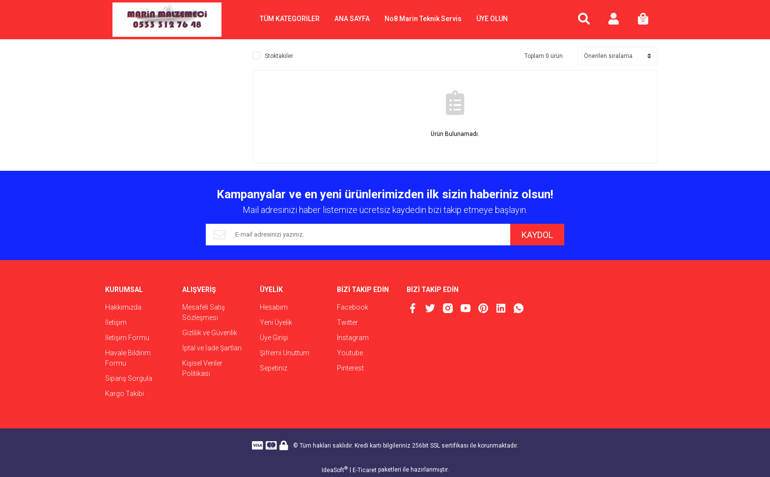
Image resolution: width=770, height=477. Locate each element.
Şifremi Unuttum (284, 353)
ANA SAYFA (352, 19)
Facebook (352, 307)
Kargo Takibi (124, 394)
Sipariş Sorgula (128, 378)
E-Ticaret (365, 470)
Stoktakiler (279, 56)
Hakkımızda (123, 307)
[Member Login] (613, 19)
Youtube (350, 353)
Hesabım (274, 307)
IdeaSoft (335, 470)
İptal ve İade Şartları (212, 348)
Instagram (353, 338)
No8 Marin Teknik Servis (423, 19)
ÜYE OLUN (492, 19)
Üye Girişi (274, 338)
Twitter (347, 322)
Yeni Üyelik (276, 322)
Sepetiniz (273, 368)
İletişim (116, 322)
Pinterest (350, 368)
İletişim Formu (127, 338)
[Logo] (166, 19)
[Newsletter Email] (358, 234)
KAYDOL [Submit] (537, 235)
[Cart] (643, 19)
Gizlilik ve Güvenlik (209, 333)
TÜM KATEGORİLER (290, 19)
